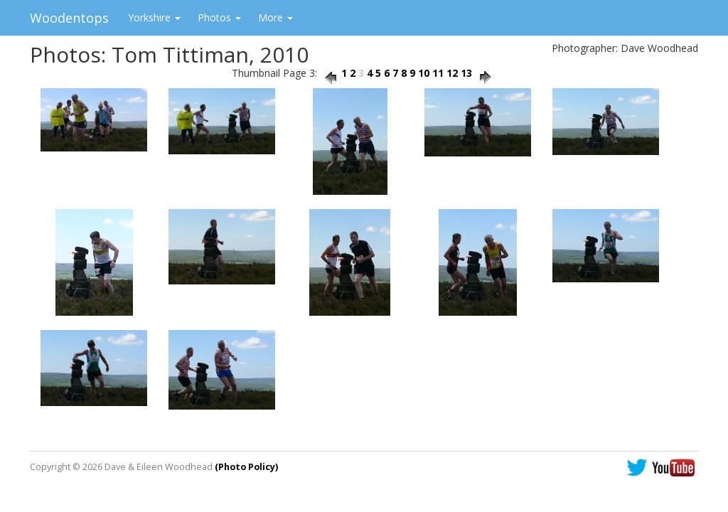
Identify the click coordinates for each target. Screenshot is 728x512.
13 (466, 73)
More (275, 17)
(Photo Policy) (246, 467)
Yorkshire (154, 17)
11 (438, 73)
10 (423, 73)
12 (452, 73)
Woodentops (69, 17)
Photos (219, 17)
